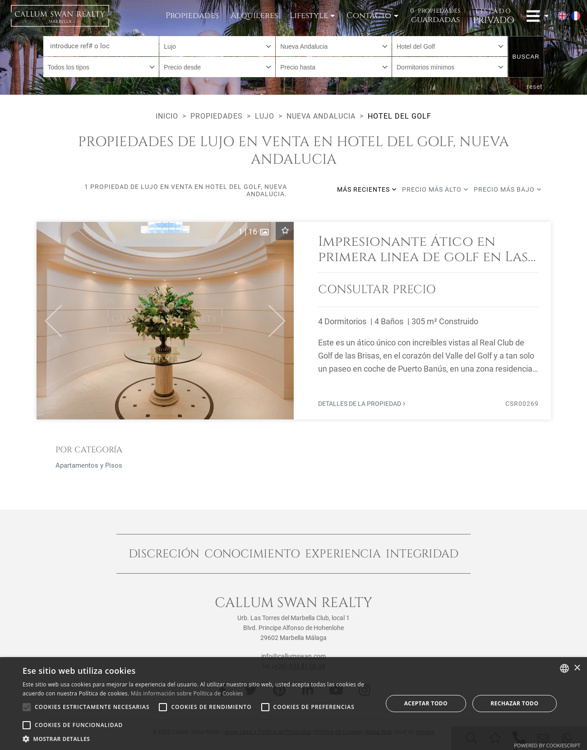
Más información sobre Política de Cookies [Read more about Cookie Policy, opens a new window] (187, 693)
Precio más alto (435, 189)
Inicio (167, 116)
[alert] (293, 703)
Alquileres (254, 15)
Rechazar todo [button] (514, 703)
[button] (49, 320)
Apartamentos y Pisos (88, 465)
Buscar (525, 56)
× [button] (576, 668)
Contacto (369, 15)
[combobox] (217, 46)
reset (535, 86)
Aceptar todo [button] (426, 703)
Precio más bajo (507, 189)
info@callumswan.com (293, 656)
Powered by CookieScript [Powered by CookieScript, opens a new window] (547, 745)
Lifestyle (309, 15)
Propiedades (192, 15)
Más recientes (367, 189)
